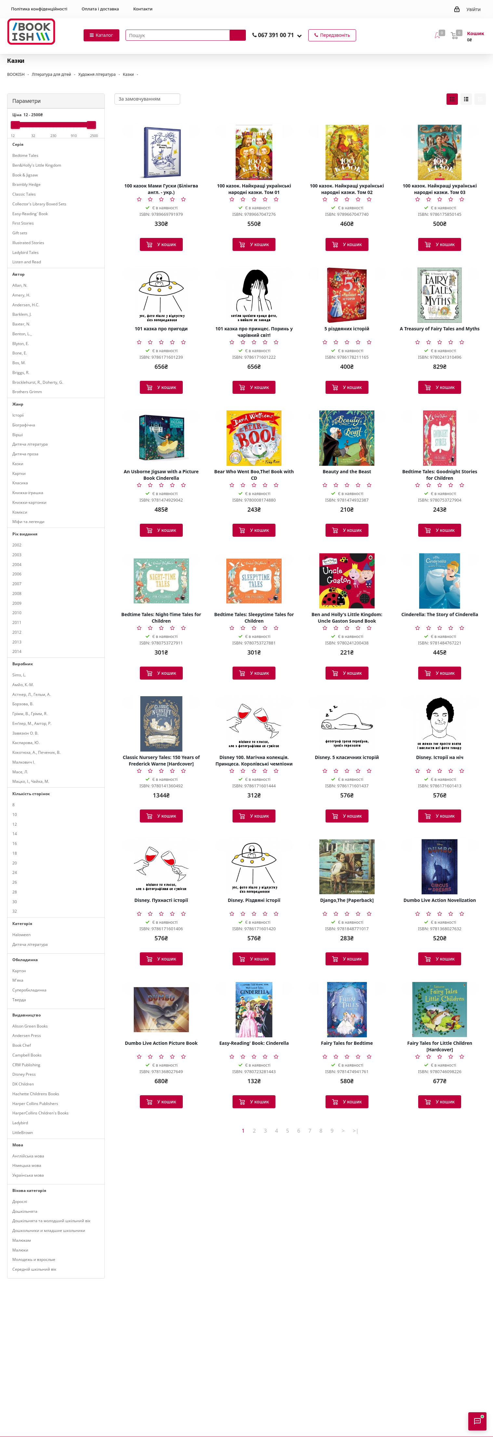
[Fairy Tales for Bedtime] (347, 1009)
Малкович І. (23, 762)
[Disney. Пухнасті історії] (161, 866)
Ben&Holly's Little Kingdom (36, 165)
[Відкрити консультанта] (477, 1421)
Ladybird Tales (25, 252)
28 (14, 892)
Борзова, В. (22, 704)
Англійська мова (28, 1156)
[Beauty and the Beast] (347, 438)
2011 (16, 622)
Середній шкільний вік (34, 1269)
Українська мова (28, 1175)
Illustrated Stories (28, 242)
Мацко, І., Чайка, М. (30, 781)
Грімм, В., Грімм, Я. (29, 713)
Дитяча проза (25, 454)
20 (14, 863)
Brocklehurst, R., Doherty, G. (37, 382)
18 (14, 853)
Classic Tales (24, 194)
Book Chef (21, 1045)
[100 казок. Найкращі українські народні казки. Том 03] (440, 152)
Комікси (19, 512)
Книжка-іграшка (27, 492)
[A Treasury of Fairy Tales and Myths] (440, 295)
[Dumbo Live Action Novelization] (440, 866)
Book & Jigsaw (25, 175)
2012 (16, 632)
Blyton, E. (20, 343)
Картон (19, 971)
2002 (16, 545)
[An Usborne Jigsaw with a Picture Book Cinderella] (161, 438)
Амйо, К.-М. (23, 684)
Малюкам (21, 1240)
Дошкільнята (24, 1211)
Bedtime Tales (25, 155)
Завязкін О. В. (25, 733)
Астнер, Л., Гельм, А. (31, 694)
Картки (19, 473)
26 (14, 882)
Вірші (17, 434)
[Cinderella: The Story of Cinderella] (440, 581)
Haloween (21, 934)
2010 (16, 612)
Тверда (19, 999)
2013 (16, 642)
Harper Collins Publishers (35, 1103)
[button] (299, 35)
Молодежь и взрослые (33, 1259)
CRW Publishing (26, 1065)
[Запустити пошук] (238, 35)
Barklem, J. (22, 314)
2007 (16, 584)
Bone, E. (19, 353)
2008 (16, 593)
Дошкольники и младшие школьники (48, 1230)
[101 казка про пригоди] (161, 295)
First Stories (23, 223)
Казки (17, 463)
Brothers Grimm (27, 391)
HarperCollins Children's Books (40, 1113)
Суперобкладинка (29, 990)
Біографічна (23, 425)
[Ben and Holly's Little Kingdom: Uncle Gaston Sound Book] (347, 581)
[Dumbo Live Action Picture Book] (161, 1009)
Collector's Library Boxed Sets (39, 204)
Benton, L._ (22, 334)
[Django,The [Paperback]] (347, 866)
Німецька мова (26, 1165)
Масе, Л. (20, 772)
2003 (16, 555)
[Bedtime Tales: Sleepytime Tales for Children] (254, 581)
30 (14, 902)
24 (14, 872)
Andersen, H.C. (25, 305)
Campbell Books (27, 1055)
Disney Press (24, 1074)
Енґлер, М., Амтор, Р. (31, 723)
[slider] (15, 125)
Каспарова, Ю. (26, 742)
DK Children (23, 1084)
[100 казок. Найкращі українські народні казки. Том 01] (254, 152)
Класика (20, 483)
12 (14, 824)
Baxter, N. (21, 324)
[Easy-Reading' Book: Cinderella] (254, 1009)
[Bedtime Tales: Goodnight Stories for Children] (440, 438)
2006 (16, 574)
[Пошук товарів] (186, 35)
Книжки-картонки (29, 502)
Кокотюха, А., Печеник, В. (36, 752)
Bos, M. (19, 363)
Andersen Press (26, 1035)
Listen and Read (26, 262)
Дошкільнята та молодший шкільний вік (51, 1220)
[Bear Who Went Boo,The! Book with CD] (254, 438)
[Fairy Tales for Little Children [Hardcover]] (440, 1009)
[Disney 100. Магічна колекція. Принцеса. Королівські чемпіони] (254, 724)
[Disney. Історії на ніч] (440, 724)
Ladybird (20, 1123)
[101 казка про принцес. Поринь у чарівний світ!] (254, 295)
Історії (18, 415)
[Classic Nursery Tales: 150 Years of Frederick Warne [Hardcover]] (161, 724)
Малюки (20, 1250)
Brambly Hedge (26, 184)
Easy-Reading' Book (30, 213)
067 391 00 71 (276, 35)
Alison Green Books (30, 1026)
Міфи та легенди (28, 521)
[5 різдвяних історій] (347, 295)
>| (356, 1130)
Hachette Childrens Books (35, 1094)
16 (14, 843)
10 (14, 814)
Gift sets (19, 233)
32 (14, 911)
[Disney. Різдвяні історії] (254, 866)
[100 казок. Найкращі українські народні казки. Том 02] (347, 152)
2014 (16, 651)
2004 (16, 564)
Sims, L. (19, 675)
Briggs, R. (20, 372)
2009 (16, 603)
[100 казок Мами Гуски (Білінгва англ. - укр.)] (161, 152)
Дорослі (19, 1201)
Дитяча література (30, 444)
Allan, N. (19, 285)
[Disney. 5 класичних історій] (347, 724)
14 (14, 833)
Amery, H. (21, 295)
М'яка (17, 980)
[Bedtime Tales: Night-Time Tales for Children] (161, 581)
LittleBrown (22, 1132)
